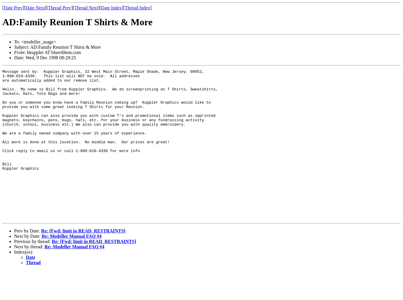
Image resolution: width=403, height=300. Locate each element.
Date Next (35, 7)
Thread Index (137, 7)
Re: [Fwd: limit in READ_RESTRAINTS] (83, 260)
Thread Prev (59, 7)
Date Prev (13, 7)
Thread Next (86, 7)
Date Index (111, 7)
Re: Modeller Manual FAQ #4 (72, 266)
